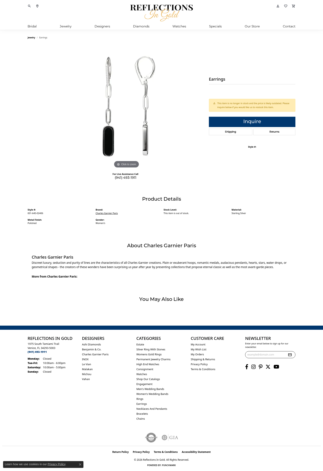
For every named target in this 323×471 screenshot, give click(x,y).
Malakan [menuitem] (87, 369)
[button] (29, 6)
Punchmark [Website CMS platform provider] (169, 465)
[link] (37, 6)
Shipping (230, 132)
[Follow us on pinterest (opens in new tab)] (260, 366)
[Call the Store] (37, 352)
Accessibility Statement (196, 452)
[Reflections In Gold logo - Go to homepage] (161, 13)
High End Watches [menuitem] (147, 364)
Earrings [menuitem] (141, 404)
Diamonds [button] (141, 26)
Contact (289, 26)
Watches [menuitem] (141, 374)
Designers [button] (102, 26)
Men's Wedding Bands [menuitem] (150, 389)
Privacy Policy (199, 364)
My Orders (197, 354)
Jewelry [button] (65, 26)
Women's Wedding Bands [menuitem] (152, 394)
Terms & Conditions (203, 369)
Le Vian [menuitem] (86, 364)
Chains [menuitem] (140, 418)
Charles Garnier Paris (107, 213)
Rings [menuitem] (139, 399)
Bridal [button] (32, 26)
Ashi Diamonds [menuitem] (91, 344)
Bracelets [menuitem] (142, 414)
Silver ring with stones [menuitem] (150, 349)
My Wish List (198, 349)
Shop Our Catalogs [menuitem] (148, 379)
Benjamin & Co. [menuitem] (91, 349)
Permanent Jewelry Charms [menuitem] (153, 359)
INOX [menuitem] (85, 359)
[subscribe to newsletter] (289, 354)
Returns (274, 132)
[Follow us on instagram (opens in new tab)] (253, 366)
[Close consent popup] (80, 464)
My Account (198, 344)
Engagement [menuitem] (144, 384)
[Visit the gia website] (170, 437)
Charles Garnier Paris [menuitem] (95, 354)
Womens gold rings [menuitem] (149, 354)
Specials (215, 26)
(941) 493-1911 (125, 178)
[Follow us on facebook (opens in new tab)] (246, 366)
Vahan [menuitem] (86, 379)
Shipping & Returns (203, 359)
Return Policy (120, 452)
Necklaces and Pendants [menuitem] (151, 409)
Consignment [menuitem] (144, 369)
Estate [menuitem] (140, 344)
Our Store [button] (252, 26)
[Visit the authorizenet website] (151, 437)
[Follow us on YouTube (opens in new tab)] (276, 366)
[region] (126, 107)
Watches (179, 26)
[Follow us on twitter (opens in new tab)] (268, 366)
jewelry (31, 37)
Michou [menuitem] (86, 374)
